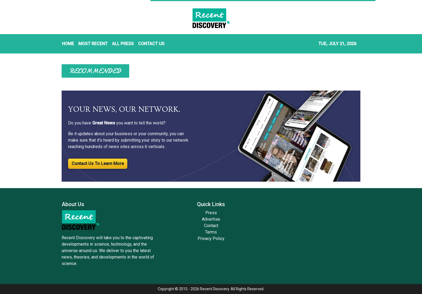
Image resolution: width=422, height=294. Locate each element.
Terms (211, 232)
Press (211, 212)
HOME (68, 43)
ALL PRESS (123, 43)
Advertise (211, 219)
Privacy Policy (211, 238)
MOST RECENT (93, 43)
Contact (211, 225)
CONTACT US (151, 43)
